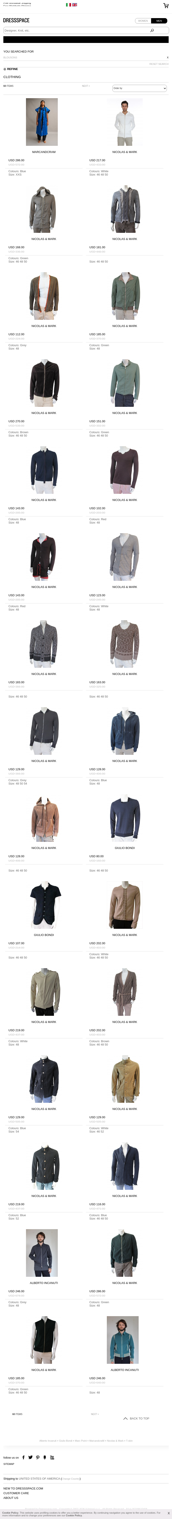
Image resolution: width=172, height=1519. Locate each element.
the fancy (45, 1458)
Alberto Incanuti (47, 1440)
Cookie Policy (10, 1512)
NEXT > (86, 86)
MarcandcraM (96, 1440)
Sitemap (8, 1464)
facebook (24, 1458)
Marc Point (81, 1440)
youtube (52, 1458)
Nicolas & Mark (115, 1440)
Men (159, 20)
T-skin (129, 1440)
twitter (31, 1458)
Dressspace (20, 21)
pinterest (38, 1458)
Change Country (71, 1478)
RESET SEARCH (158, 64)
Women (143, 20)
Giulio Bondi (65, 1440)
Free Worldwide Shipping (17, 4)
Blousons (10, 57)
